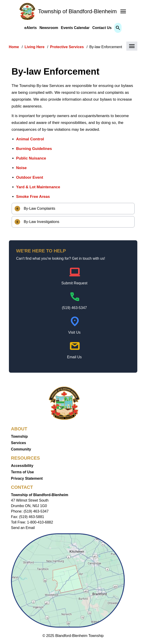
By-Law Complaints (39, 208)
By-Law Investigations (41, 222)
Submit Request (74, 283)
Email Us (74, 357)
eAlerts (30, 28)
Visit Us (74, 332)
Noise (21, 168)
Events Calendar (75, 28)
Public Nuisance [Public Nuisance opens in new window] (31, 158)
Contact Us (101, 28)
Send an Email (23, 528)
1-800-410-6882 (40, 522)
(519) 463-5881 (31, 517)
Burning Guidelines (34, 149)
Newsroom (49, 28)
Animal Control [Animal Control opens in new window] (30, 139)
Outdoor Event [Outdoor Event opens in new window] (29, 177)
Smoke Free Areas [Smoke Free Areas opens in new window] (33, 196)
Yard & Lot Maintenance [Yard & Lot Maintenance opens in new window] (38, 187)
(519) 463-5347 (74, 308)
